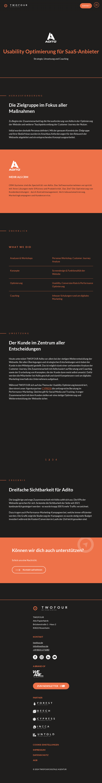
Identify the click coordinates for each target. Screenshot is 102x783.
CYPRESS (47, 388)
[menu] (96, 4)
